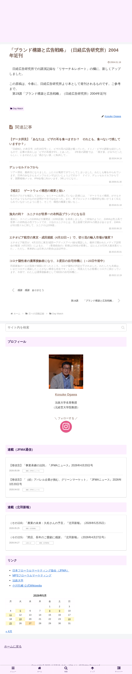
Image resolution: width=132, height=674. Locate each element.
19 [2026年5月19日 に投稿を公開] (20, 622)
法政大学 (17, 583)
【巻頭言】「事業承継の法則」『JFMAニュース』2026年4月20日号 (51, 468)
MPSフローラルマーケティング (31, 578)
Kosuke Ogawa (66, 398)
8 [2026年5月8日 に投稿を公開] (49, 614)
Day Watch (16, 108)
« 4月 (9, 634)
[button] (123, 331)
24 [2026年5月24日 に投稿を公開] (69, 622)
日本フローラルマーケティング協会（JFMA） (40, 573)
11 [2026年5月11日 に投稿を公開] (10, 618)
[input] (66, 331)
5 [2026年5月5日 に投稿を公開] (20, 614)
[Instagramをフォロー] (66, 430)
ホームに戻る (13, 650)
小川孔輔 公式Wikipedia (27, 588)
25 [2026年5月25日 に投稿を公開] (10, 626)
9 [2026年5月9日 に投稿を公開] (59, 614)
